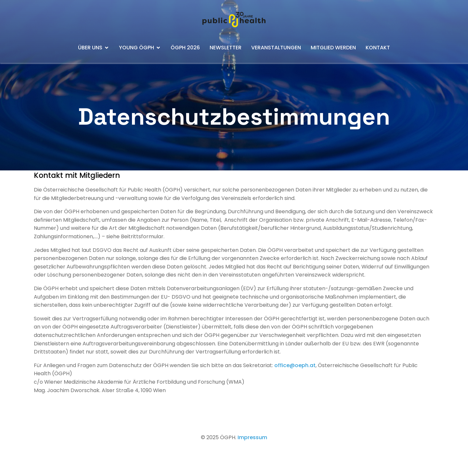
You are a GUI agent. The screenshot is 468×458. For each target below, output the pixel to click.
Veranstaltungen (276, 47)
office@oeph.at (295, 365)
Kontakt (378, 47)
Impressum (252, 437)
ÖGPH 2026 (185, 47)
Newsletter (225, 47)
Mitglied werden (333, 47)
